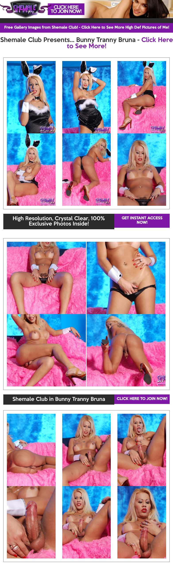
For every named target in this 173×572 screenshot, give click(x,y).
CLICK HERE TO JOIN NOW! (142, 399)
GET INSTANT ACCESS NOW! (142, 220)
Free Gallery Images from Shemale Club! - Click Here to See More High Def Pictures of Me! (86, 27)
